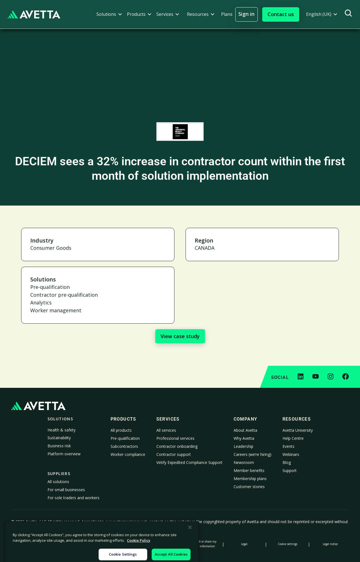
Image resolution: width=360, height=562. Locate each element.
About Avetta (245, 430)
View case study (180, 336)
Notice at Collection (115, 544)
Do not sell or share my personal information (201, 543)
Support (289, 470)
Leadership (243, 446)
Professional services (175, 438)
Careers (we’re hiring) (252, 454)
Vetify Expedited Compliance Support (189, 462)
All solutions (58, 481)
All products (121, 430)
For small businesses (66, 489)
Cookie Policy (72, 544)
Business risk (59, 445)
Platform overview (64, 453)
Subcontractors (124, 446)
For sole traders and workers (73, 497)
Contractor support (173, 454)
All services (166, 430)
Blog (286, 462)
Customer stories (249, 486)
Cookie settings (287, 544)
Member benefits (249, 470)
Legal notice (330, 544)
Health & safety (62, 430)
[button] (109, 14)
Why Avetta (244, 438)
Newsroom (244, 462)
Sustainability (59, 437)
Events (288, 446)
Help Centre (293, 438)
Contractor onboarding (177, 446)
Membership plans (250, 478)
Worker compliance (128, 454)
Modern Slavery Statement (158, 544)
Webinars (290, 454)
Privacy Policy (29, 544)
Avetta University (297, 430)
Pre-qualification (125, 438)
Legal (244, 544)
